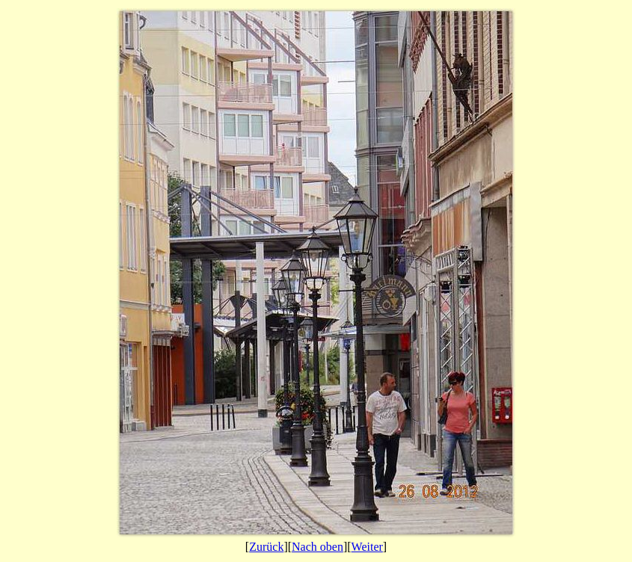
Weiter (367, 546)
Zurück (266, 546)
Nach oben (317, 546)
